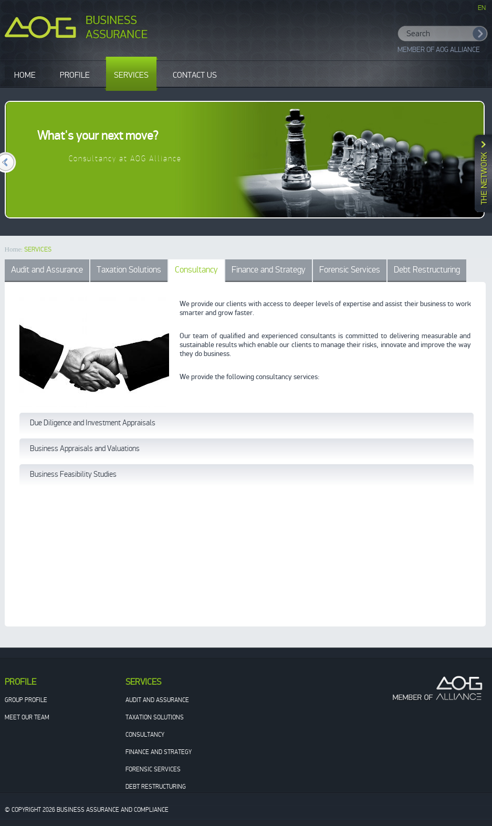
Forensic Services (349, 269)
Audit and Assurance (47, 269)
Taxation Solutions (129, 269)
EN (482, 8)
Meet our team (27, 717)
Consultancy (196, 269)
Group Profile (26, 700)
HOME (25, 75)
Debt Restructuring (427, 269)
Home (13, 249)
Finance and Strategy (269, 269)
